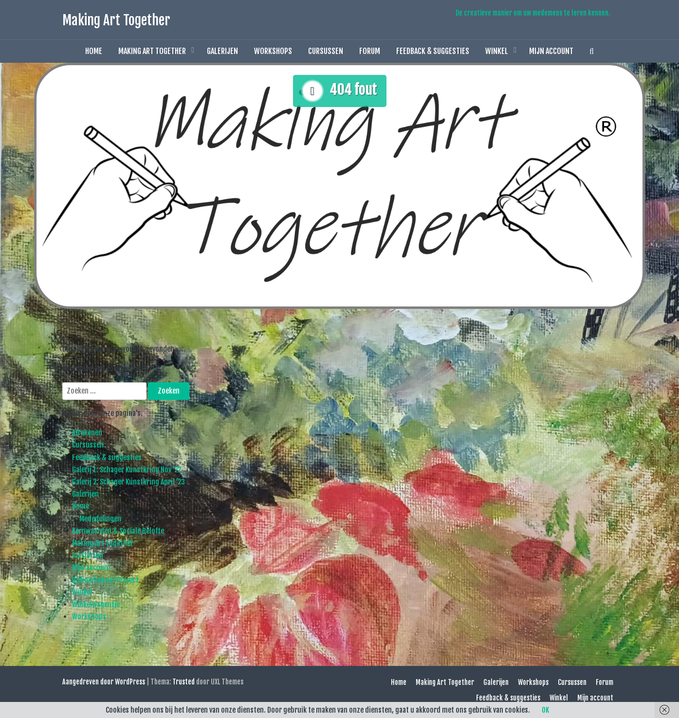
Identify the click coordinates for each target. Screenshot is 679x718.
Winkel (496, 51)
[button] (591, 51)
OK (545, 710)
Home (93, 51)
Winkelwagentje (96, 604)
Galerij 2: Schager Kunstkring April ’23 (128, 481)
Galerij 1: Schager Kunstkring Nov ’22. (127, 469)
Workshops (273, 51)
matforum (87, 555)
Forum (369, 51)
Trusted (183, 682)
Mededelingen (100, 518)
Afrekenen (87, 432)
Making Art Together (116, 20)
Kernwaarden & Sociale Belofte (118, 531)
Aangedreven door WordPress (103, 682)
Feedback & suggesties (432, 51)
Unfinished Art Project (105, 580)
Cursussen (325, 51)
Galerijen (222, 51)
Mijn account (551, 51)
